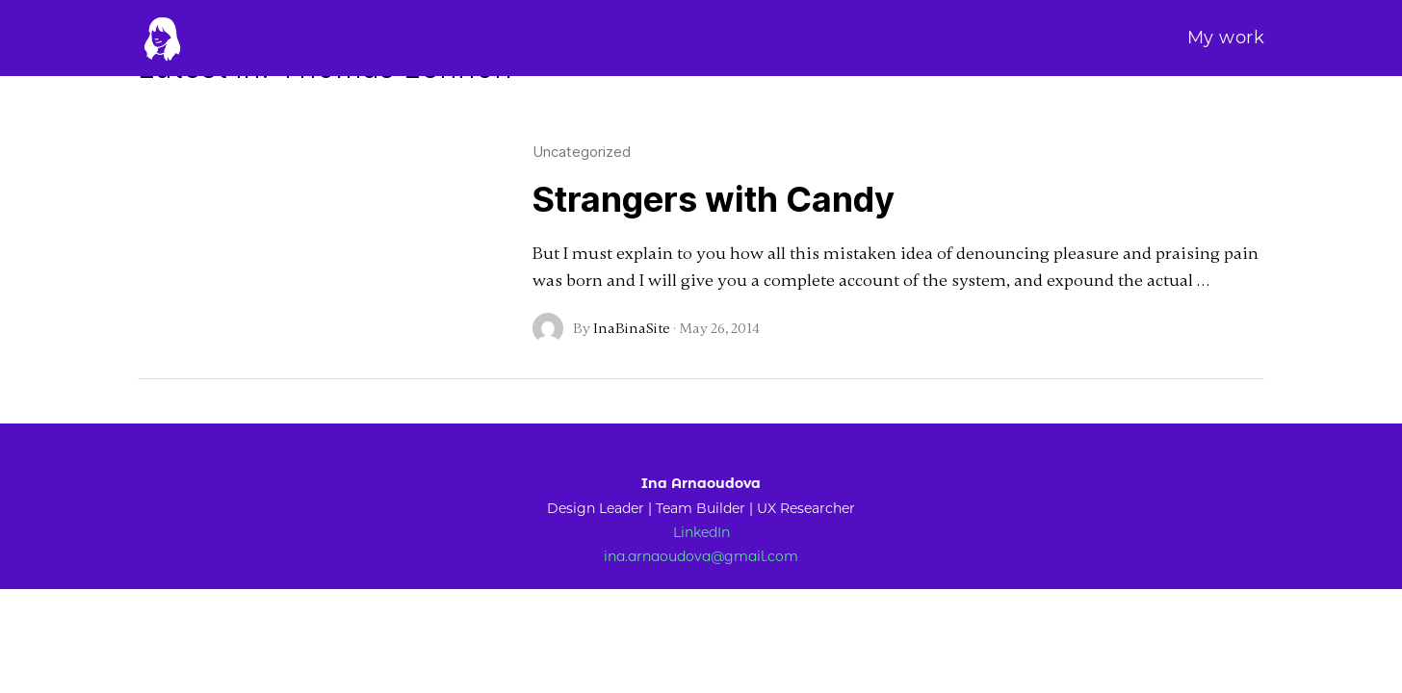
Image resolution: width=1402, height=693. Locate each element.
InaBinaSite (631, 328)
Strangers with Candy (713, 199)
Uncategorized (581, 151)
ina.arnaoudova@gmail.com (701, 558)
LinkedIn (701, 532)
